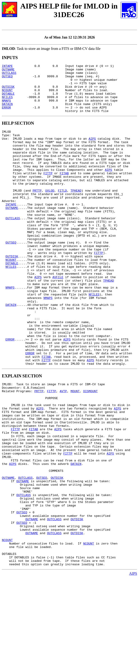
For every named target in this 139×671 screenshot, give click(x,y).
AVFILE (57, 316)
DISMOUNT (90, 450)
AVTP (63, 450)
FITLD (62, 213)
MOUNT (74, 450)
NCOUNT (7, 95)
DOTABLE (8, 100)
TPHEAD (75, 213)
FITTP (47, 192)
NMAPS (6, 108)
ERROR (6, 116)
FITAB (64, 192)
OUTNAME (8, 71)
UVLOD (49, 213)
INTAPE (7, 66)
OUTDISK (8, 91)
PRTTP (37, 213)
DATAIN (7, 112)
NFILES (7, 104)
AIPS (92, 150)
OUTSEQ (7, 79)
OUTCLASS (9, 75)
